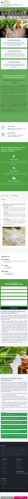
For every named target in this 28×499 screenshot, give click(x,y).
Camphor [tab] (3, 199)
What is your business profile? (8, 414)
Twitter (3, 482)
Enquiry (21, 497)
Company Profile (5, 463)
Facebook (4, 480)
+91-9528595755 (7, 268)
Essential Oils (18, 463)
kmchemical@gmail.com (6, 6)
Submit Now (14, 308)
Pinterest (4, 483)
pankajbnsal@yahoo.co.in (9, 274)
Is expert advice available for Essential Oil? (10, 431)
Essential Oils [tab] (15, 195)
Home (3, 461)
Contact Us (4, 470)
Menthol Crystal (19, 461)
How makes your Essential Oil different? (10, 418)
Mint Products (5, 464)
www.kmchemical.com (22, 473)
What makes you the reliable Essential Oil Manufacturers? (13, 435)
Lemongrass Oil (19, 468)
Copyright (3, 487)
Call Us (7, 497)
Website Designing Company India (19, 488)
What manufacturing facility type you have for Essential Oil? (13, 427)
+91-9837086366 (7, 267)
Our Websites (5, 471)
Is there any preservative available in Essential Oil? (12, 422)
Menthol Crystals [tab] (4, 195)
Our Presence (4, 468)
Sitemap (3, 466)
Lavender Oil (8, 104)
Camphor (18, 464)
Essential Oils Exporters (19, 109)
